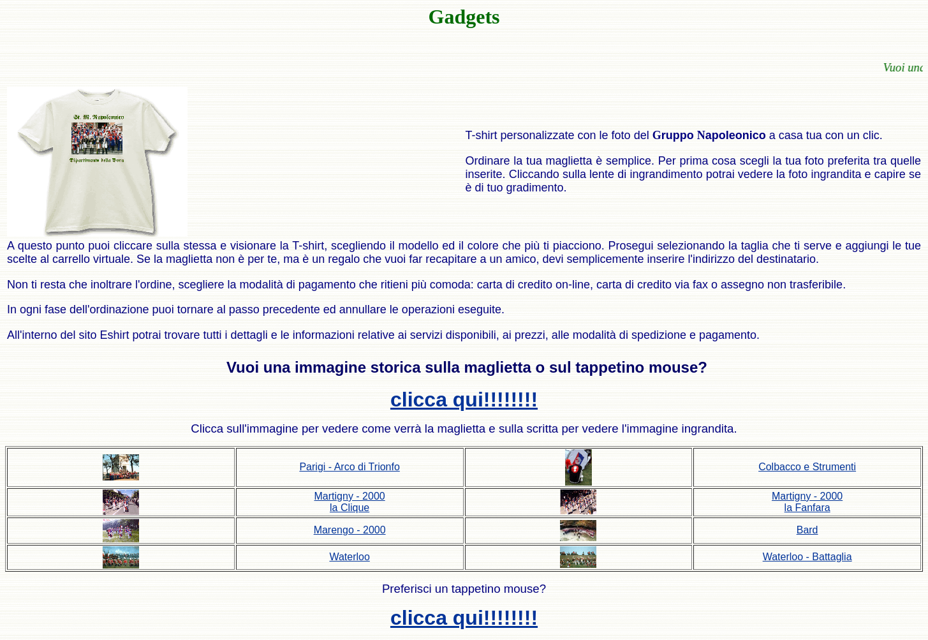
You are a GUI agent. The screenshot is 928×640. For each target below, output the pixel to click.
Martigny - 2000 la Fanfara (807, 502)
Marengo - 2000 (350, 530)
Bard (807, 530)
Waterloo (349, 556)
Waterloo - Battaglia (807, 556)
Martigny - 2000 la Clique (349, 502)
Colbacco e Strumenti (807, 466)
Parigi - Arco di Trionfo (349, 466)
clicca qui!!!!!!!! (464, 399)
